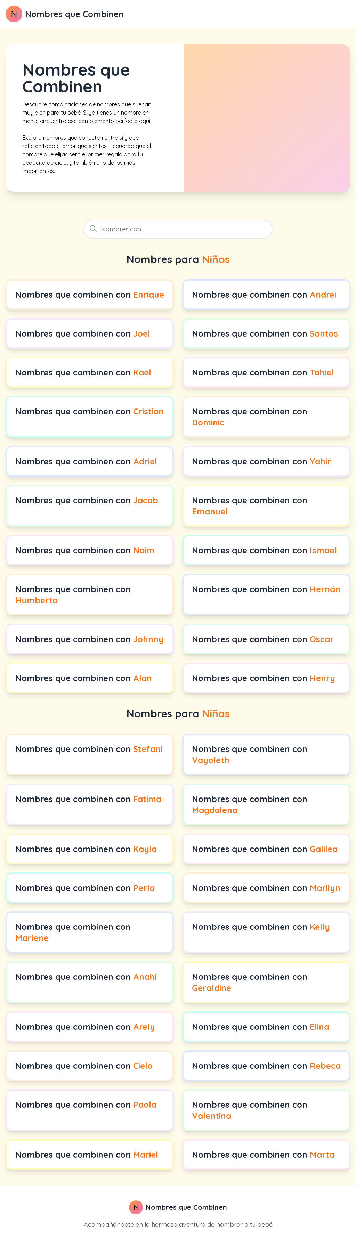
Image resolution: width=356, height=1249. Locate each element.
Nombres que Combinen (74, 14)
